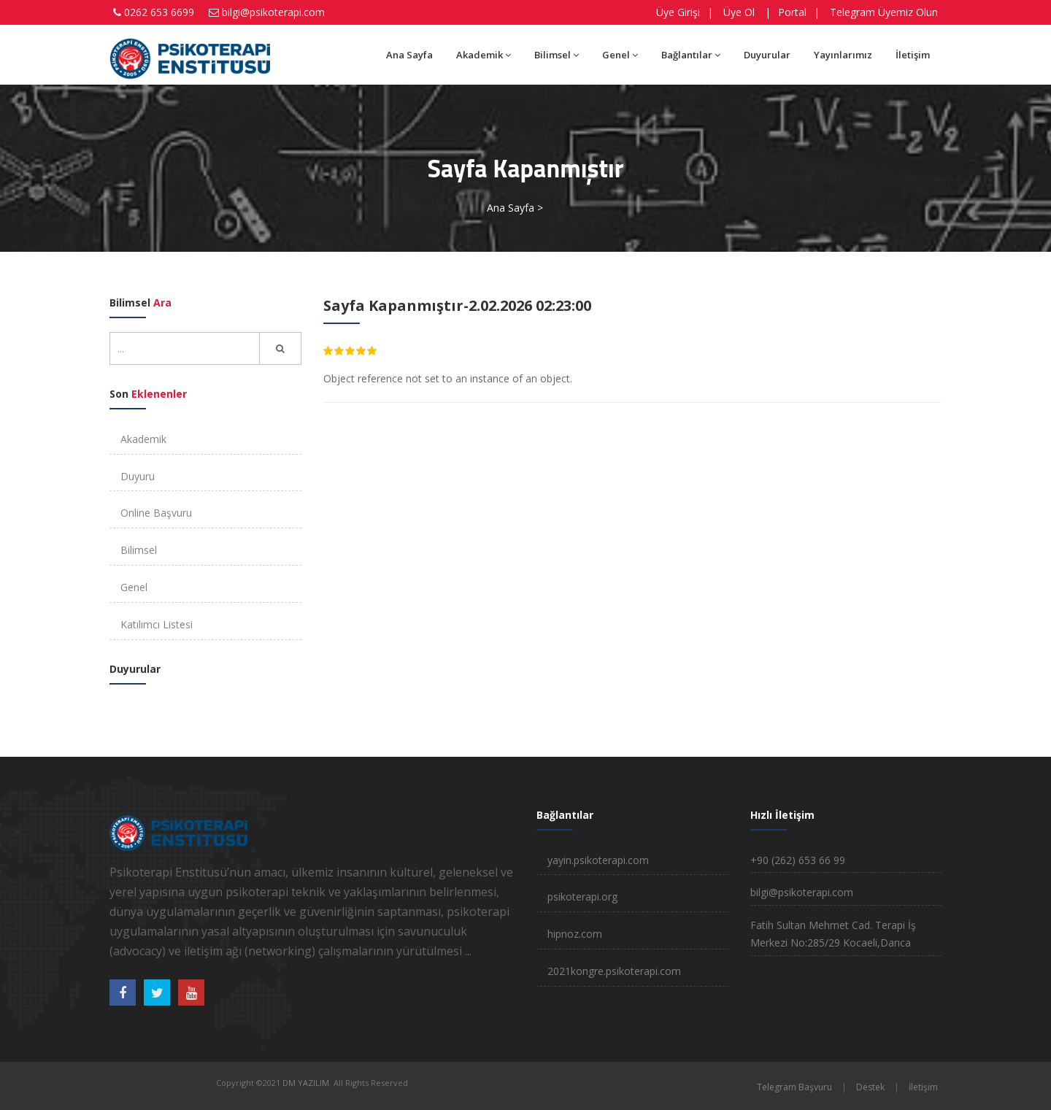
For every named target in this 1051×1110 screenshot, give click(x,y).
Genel (620, 54)
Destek (870, 1087)
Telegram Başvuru (794, 1087)
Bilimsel (556, 54)
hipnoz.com (574, 934)
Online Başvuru (156, 513)
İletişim (913, 54)
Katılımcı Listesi (156, 624)
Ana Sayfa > (515, 208)
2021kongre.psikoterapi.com (614, 971)
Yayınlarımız (843, 54)
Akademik (483, 54)
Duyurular (767, 54)
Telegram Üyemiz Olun (884, 12)
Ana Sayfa (409, 54)
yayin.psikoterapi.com (598, 860)
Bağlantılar (690, 54)
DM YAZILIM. (306, 1082)
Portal (792, 12)
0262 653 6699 (159, 12)
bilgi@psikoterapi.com (273, 12)
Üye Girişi (678, 12)
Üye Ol (739, 12)
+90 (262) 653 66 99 (797, 860)
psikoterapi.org (582, 896)
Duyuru (137, 476)
